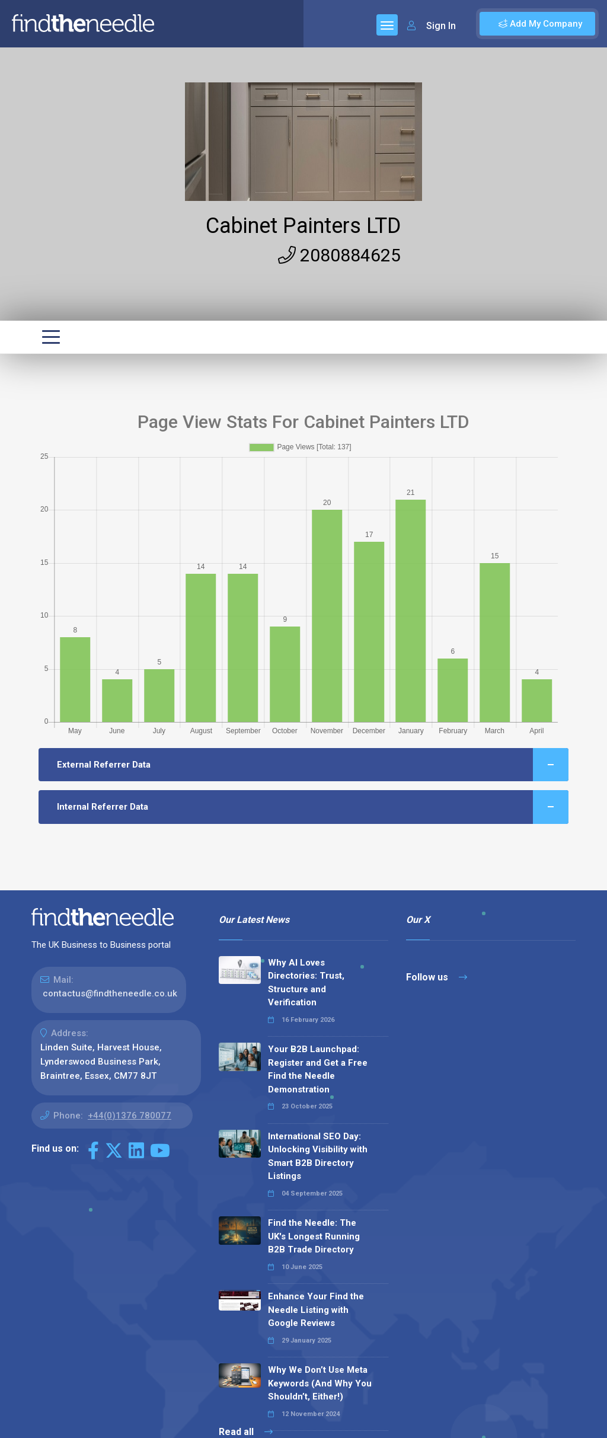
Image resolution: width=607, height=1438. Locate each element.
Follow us (436, 977)
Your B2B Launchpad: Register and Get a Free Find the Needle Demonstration (318, 1069)
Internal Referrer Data (312, 807)
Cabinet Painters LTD (303, 225)
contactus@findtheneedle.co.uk (110, 993)
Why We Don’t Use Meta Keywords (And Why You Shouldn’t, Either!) (320, 1383)
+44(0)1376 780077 (129, 1115)
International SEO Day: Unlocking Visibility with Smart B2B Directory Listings (318, 1156)
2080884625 (339, 255)
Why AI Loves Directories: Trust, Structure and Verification (306, 982)
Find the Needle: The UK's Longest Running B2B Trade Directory (314, 1236)
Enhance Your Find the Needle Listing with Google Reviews (316, 1309)
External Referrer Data (312, 765)
